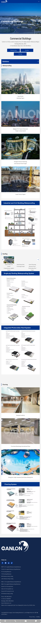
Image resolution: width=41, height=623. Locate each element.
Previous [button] (3, 260)
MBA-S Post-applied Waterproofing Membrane (10, 584)
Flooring (20, 54)
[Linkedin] (5, 563)
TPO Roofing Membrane (6, 574)
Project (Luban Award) (20, 131)
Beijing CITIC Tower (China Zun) (20, 129)
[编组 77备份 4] (20, 349)
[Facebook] (2, 563)
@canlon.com (8, 603)
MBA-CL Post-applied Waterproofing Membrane (11, 581)
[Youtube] (8, 563)
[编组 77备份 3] (20, 225)
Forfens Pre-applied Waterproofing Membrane (10, 569)
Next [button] (38, 260)
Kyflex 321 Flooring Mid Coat (7, 588)
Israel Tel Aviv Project (20, 194)
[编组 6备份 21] (20, 179)
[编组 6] (20, 114)
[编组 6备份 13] (20, 146)
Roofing (27, 50)
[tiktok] (12, 563)
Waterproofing (13, 50)
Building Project (20, 98)
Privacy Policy (32, 616)
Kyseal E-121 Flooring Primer (7, 586)
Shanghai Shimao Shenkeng (20, 161)
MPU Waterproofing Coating (7, 576)
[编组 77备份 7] (20, 508)
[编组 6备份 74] (20, 431)
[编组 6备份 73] (20, 400)
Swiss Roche (20, 96)
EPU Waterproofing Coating (7, 593)
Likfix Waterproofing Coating (7, 578)
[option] (9, 261)
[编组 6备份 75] (20, 462)
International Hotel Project (20, 163)
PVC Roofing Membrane (6, 571)
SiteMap (38, 616)
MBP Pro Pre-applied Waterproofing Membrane (11, 567)
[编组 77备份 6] (20, 297)
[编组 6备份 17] (20, 81)
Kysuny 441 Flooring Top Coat (7, 591)
